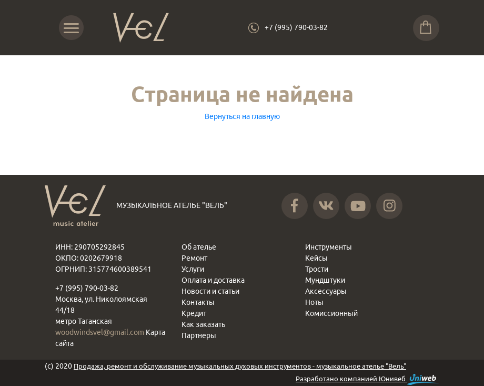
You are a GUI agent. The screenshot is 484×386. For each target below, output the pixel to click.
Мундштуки (325, 280)
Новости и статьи (210, 291)
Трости (316, 269)
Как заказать (203, 324)
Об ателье (199, 247)
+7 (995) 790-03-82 (296, 27)
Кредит (194, 313)
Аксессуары (326, 291)
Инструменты (328, 247)
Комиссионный (331, 313)
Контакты (198, 302)
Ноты (314, 302)
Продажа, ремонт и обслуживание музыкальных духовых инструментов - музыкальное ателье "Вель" (240, 366)
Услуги (193, 269)
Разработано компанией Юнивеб (367, 379)
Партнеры (199, 335)
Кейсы (316, 258)
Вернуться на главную (242, 116)
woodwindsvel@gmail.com (100, 332)
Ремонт (194, 258)
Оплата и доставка (213, 280)
